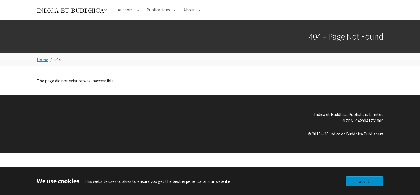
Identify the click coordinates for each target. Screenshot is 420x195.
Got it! (364, 181)
